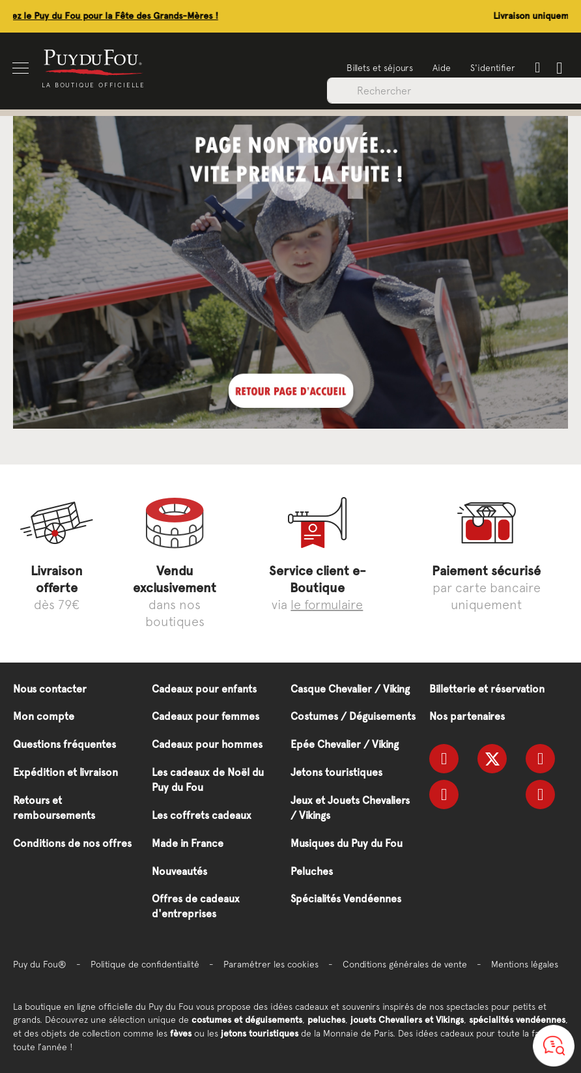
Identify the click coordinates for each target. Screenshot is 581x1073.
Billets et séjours (379, 68)
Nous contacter (50, 689)
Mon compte (43, 716)
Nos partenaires (467, 716)
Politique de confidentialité (145, 964)
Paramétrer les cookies (271, 964)
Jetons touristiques (336, 772)
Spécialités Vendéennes (345, 899)
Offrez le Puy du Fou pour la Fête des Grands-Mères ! (193, 15)
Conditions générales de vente (405, 964)
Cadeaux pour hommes (207, 744)
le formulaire (326, 604)
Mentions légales (524, 964)
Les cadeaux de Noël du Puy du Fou (208, 780)
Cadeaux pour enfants (204, 689)
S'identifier (492, 68)
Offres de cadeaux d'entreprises (196, 906)
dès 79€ (57, 587)
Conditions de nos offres (72, 843)
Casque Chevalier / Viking (350, 689)
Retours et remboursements (54, 808)
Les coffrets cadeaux (201, 815)
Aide (441, 68)
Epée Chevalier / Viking (344, 744)
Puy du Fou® (39, 964)
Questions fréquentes (64, 744)
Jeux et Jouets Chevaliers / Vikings (350, 808)
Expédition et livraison (65, 772)
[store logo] (94, 62)
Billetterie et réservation (487, 689)
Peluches (311, 871)
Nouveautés (179, 871)
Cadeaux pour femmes (205, 716)
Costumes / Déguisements (353, 716)
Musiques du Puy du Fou (346, 843)
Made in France (187, 843)
